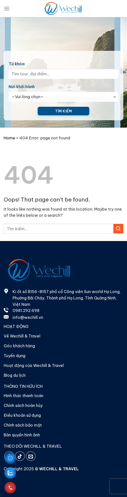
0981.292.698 (26, 310)
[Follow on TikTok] (20, 456)
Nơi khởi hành (22, 86)
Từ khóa (17, 63)
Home (9, 137)
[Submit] (118, 228)
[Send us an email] (31, 456)
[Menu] (7, 8)
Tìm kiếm (63, 111)
